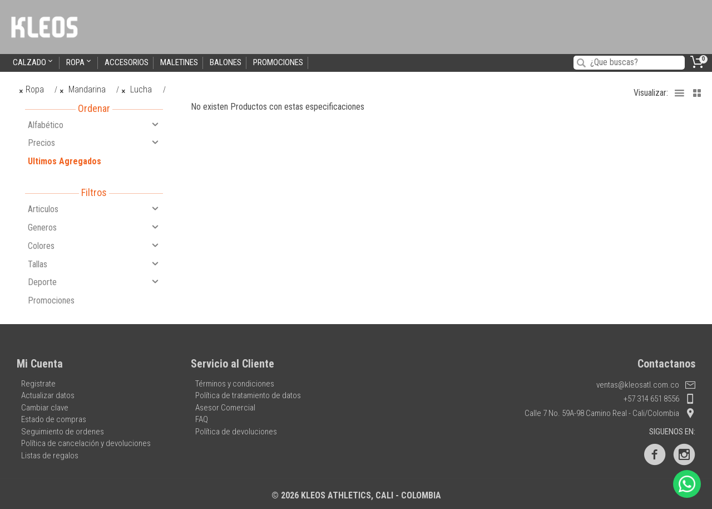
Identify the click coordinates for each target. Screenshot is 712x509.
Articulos (94, 208)
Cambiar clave (44, 408)
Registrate (38, 384)
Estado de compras (53, 419)
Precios (94, 142)
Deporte (94, 281)
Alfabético (94, 124)
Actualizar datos (48, 395)
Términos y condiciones (234, 384)
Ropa (79, 62)
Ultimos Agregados (64, 161)
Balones (225, 62)
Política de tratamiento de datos (248, 395)
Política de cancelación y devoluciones (86, 443)
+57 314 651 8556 (659, 399)
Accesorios (127, 62)
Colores (94, 245)
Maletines (179, 62)
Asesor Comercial (225, 408)
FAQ (201, 419)
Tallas (94, 264)
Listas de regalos (49, 456)
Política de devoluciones (236, 432)
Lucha (137, 89)
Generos (94, 227)
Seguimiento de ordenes (62, 432)
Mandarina (82, 89)
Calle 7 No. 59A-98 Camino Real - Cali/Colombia (610, 413)
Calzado (34, 62)
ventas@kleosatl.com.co (645, 385)
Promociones (278, 62)
